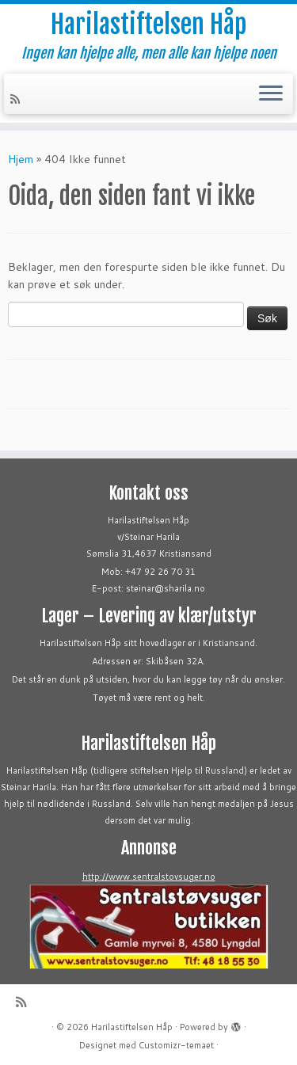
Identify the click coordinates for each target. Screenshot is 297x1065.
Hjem (20, 159)
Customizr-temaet (176, 1045)
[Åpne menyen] (271, 94)
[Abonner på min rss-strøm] (17, 99)
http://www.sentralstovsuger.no (148, 876)
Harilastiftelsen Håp (148, 24)
